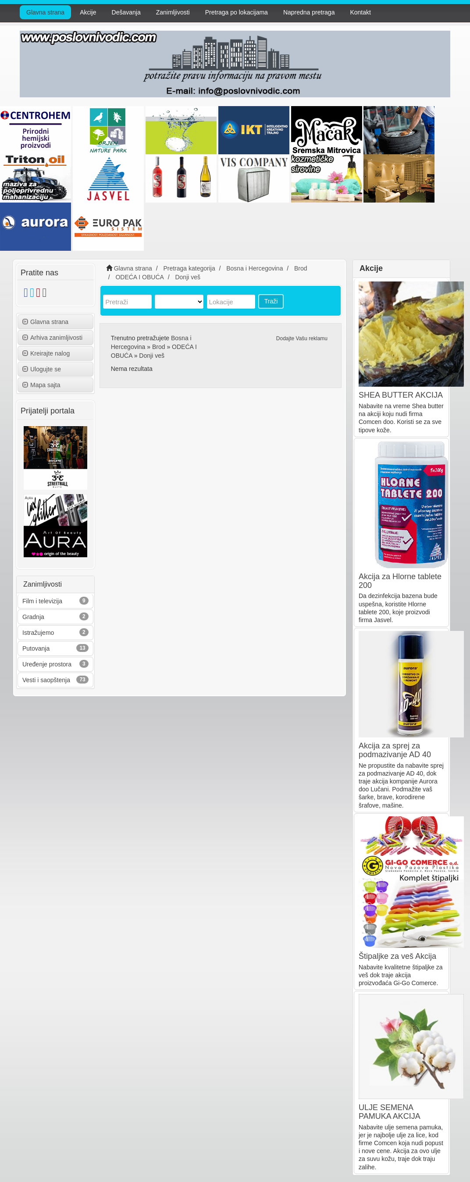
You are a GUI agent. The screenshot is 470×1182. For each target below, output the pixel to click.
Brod (158, 346)
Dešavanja (126, 12)
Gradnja (33, 616)
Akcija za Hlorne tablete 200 (400, 581)
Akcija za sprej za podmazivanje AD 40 (395, 750)
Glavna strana (45, 12)
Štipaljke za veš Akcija (397, 956)
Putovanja (36, 648)
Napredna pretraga (309, 12)
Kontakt (360, 12)
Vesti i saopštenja (46, 680)
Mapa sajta (41, 384)
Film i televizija (42, 601)
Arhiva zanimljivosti (52, 337)
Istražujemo (38, 632)
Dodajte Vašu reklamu (302, 338)
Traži (271, 301)
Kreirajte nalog (46, 353)
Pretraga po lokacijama (236, 12)
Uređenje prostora (46, 664)
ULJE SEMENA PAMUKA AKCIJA (389, 1112)
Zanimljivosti (173, 12)
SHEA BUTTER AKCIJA (401, 395)
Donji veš (151, 355)
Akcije (88, 12)
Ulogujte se (41, 369)
